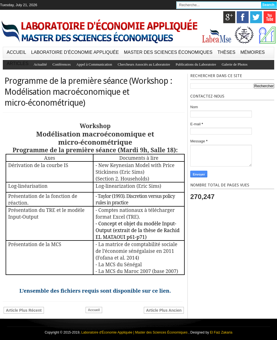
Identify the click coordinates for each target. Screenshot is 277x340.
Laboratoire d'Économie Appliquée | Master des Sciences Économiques (135, 332)
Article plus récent (24, 310)
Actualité (40, 64)
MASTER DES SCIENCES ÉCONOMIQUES (168, 52)
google (229, 17)
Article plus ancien (164, 310)
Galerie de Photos (234, 64)
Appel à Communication (94, 64)
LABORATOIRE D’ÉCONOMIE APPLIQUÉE (75, 52)
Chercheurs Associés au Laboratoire (144, 64)
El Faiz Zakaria (221, 332)
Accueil (94, 310)
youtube (270, 17)
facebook (243, 17)
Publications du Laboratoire (196, 64)
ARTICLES (18, 63)
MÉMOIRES (252, 52)
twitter (256, 17)
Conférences (62, 64)
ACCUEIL (16, 52)
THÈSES (226, 52)
